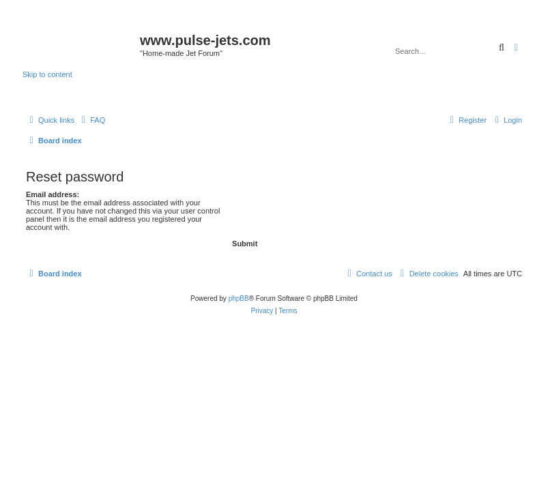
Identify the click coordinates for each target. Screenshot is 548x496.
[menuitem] (91, 120)
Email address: (52, 194)
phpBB (239, 298)
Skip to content (47, 74)
